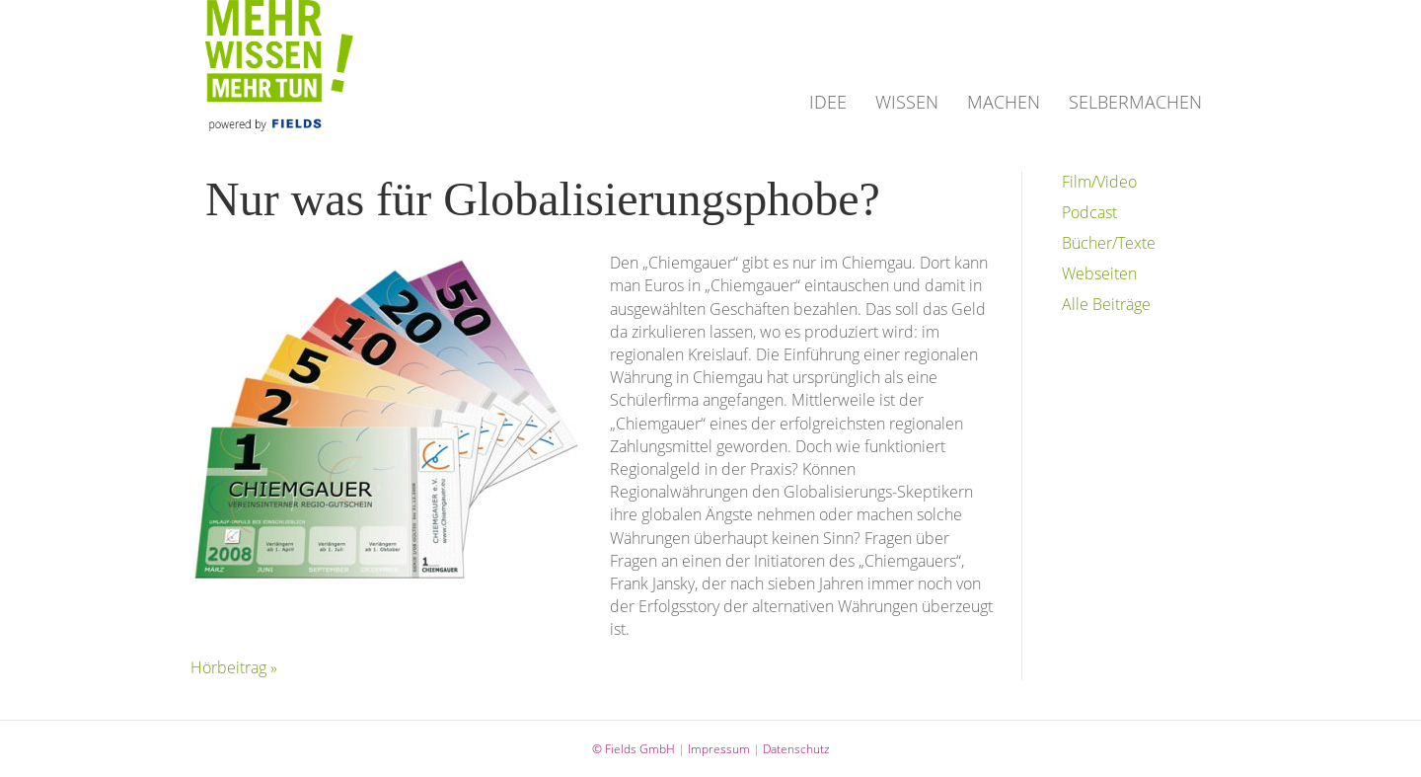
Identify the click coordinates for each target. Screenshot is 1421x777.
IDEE (828, 102)
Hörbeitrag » (233, 667)
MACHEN (1003, 102)
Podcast (1089, 212)
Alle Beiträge (1106, 304)
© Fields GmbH (633, 748)
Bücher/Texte (1109, 243)
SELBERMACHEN (1135, 102)
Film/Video (1099, 182)
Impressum (719, 748)
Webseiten (1099, 273)
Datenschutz (796, 748)
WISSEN (906, 102)
